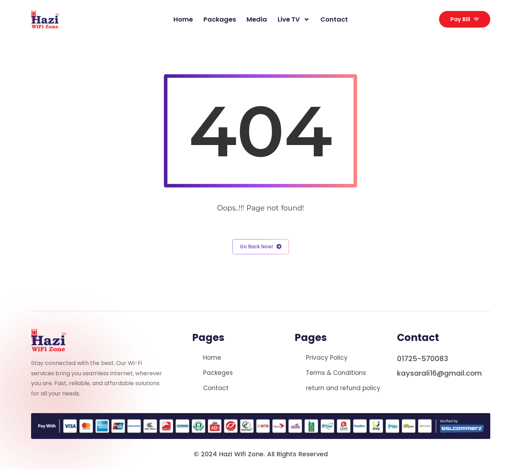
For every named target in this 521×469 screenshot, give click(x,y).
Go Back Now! (261, 246)
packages (219, 19)
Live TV (294, 19)
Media (257, 19)
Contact (334, 19)
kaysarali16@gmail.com (439, 373)
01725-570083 (422, 359)
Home (183, 19)
